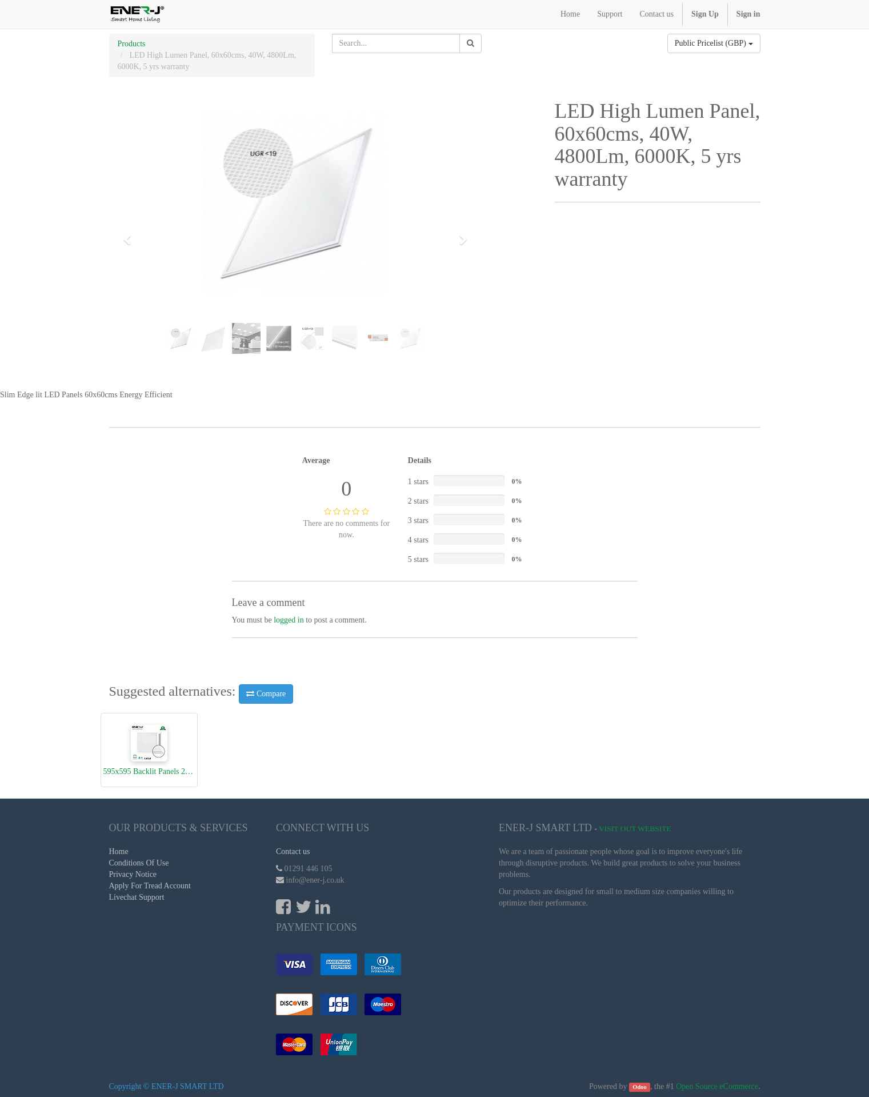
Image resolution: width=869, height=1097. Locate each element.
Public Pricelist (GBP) (714, 43)
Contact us (293, 851)
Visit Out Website (635, 828)
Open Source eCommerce (717, 1086)
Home (119, 851)
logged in (289, 620)
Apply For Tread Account (150, 885)
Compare (266, 693)
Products (132, 43)
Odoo (639, 1087)
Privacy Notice (133, 874)
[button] (131, 234)
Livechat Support (137, 897)
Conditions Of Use (139, 863)
